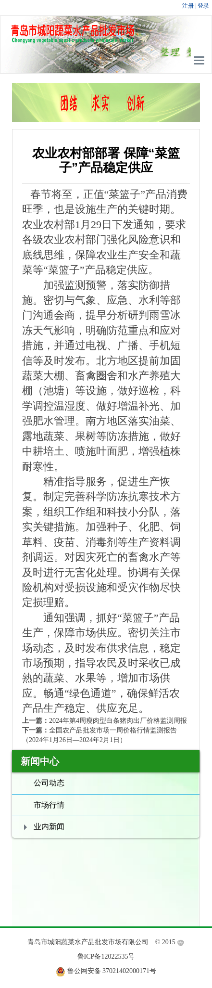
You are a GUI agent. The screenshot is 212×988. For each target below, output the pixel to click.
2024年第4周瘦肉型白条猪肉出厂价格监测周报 (118, 720)
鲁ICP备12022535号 (106, 956)
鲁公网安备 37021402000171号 (112, 971)
